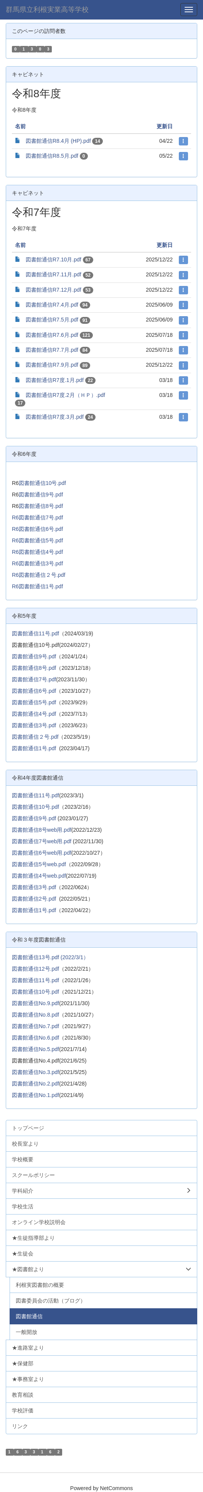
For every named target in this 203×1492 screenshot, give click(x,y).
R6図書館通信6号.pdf (37, 529)
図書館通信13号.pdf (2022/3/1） (50, 957)
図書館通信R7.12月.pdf (53, 290)
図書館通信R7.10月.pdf (53, 259)
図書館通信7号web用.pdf (41, 841)
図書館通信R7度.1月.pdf (55, 380)
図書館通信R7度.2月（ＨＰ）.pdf (65, 395)
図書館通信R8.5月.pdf (52, 156)
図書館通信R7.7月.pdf (52, 350)
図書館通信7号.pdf (34, 679)
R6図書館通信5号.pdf (37, 540)
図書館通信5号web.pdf (39, 864)
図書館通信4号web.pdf (39, 876)
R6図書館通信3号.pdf (37, 563)
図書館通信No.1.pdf (35, 1095)
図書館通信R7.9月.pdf (52, 365)
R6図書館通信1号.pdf (37, 586)
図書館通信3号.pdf (34, 725)
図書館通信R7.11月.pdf (53, 274)
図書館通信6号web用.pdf (41, 853)
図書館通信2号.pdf (34, 899)
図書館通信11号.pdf (35, 633)
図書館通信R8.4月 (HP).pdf (58, 141)
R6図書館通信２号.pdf (38, 575)
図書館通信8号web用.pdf (41, 830)
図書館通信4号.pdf (34, 714)
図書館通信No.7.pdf (35, 1026)
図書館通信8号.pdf (41, 506)
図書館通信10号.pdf (42, 483)
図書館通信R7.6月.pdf (52, 335)
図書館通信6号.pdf (34, 691)
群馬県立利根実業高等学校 (47, 9)
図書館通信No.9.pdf (35, 1003)
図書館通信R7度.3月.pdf (55, 417)
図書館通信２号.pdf (35, 737)
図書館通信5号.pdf (34, 702)
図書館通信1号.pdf (34, 748)
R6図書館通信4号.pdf (37, 552)
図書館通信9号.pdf (41, 494)
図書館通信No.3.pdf (35, 1072)
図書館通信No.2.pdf (35, 1084)
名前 (20, 126)
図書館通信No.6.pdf (35, 1038)
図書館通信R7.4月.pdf (52, 305)
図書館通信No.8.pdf (35, 1015)
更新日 (165, 126)
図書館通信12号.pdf (35, 969)
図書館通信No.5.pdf (35, 1049)
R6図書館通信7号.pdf (37, 517)
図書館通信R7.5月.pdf (52, 320)
